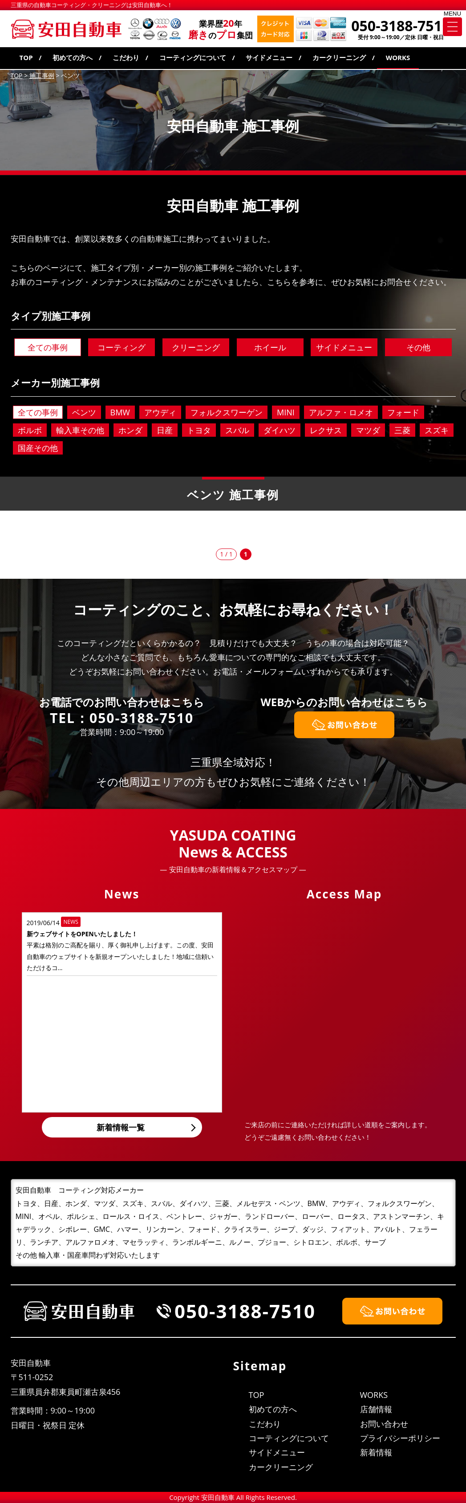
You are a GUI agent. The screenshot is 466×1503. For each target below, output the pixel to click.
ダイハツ (279, 430)
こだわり (126, 57)
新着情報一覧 (121, 1127)
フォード (403, 412)
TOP (26, 57)
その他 (418, 347)
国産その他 (38, 448)
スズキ (437, 430)
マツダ (368, 430)
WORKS (398, 57)
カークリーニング (339, 57)
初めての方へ (73, 57)
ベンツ (84, 412)
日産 (165, 430)
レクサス (326, 430)
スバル (237, 430)
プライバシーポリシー (400, 1438)
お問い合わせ (384, 1423)
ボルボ (30, 430)
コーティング (121, 347)
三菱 (402, 430)
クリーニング (196, 347)
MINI (286, 412)
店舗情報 (376, 1409)
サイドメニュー (269, 57)
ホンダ (130, 430)
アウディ (160, 412)
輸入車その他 (80, 430)
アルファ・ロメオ (341, 412)
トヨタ (199, 430)
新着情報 (376, 1452)
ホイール (270, 347)
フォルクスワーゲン (226, 412)
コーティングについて (192, 57)
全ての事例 (48, 347)
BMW (120, 412)
